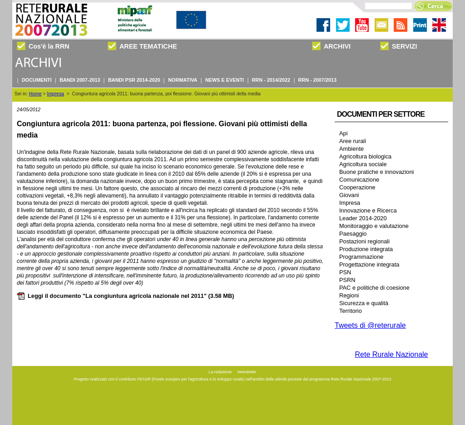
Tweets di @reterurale (370, 325)
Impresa (55, 93)
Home (35, 93)
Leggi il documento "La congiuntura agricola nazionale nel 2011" (125, 295)
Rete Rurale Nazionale (391, 354)
